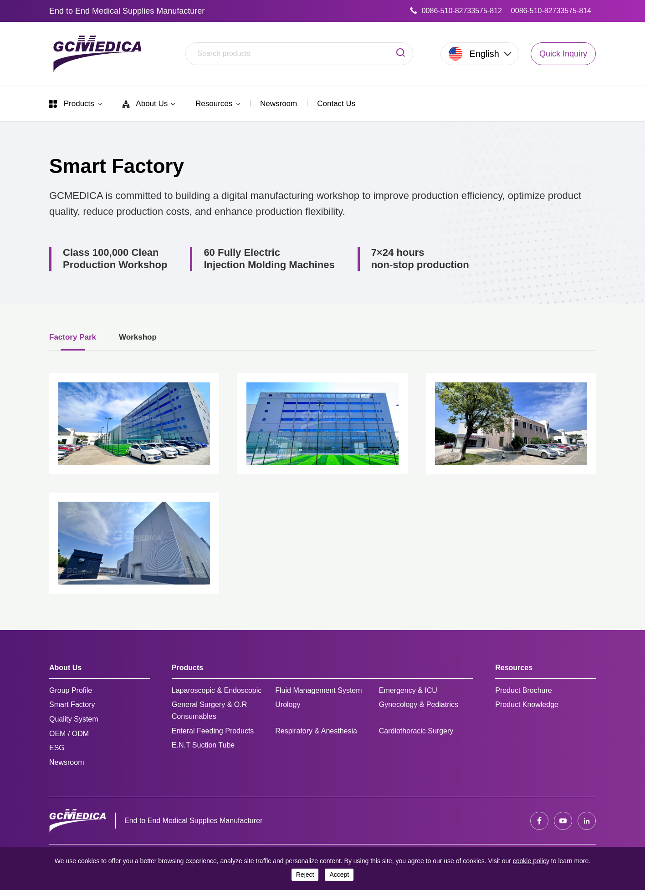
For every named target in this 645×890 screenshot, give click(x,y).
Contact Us (336, 103)
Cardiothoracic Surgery (416, 731)
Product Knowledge (526, 704)
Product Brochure (523, 690)
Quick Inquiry (563, 53)
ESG (57, 748)
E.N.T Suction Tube (203, 745)
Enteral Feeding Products (213, 731)
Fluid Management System (318, 690)
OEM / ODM (69, 733)
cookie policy (531, 861)
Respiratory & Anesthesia (316, 731)
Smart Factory (72, 704)
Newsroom (278, 103)
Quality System (73, 719)
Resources (217, 103)
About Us (148, 103)
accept (339, 874)
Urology (287, 704)
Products (75, 103)
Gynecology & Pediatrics (418, 704)
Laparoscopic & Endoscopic (216, 690)
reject (305, 874)
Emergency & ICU (408, 690)
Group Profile (70, 690)
